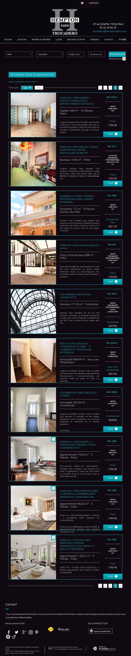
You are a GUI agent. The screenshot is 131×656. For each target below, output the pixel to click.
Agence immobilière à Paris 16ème (22, 81)
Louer (59, 39)
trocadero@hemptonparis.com (110, 31)
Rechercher (117, 54)
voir (113, 134)
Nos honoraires (30, 651)
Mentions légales (19, 651)
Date (27, 87)
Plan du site (9, 651)
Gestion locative (76, 39)
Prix (38, 87)
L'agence (94, 39)
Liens (37, 651)
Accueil (8, 39)
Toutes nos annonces (16, 653)
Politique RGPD (29, 653)
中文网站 (122, 39)
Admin (7, 653)
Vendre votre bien (41, 39)
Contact (94, 2)
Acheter (22, 39)
